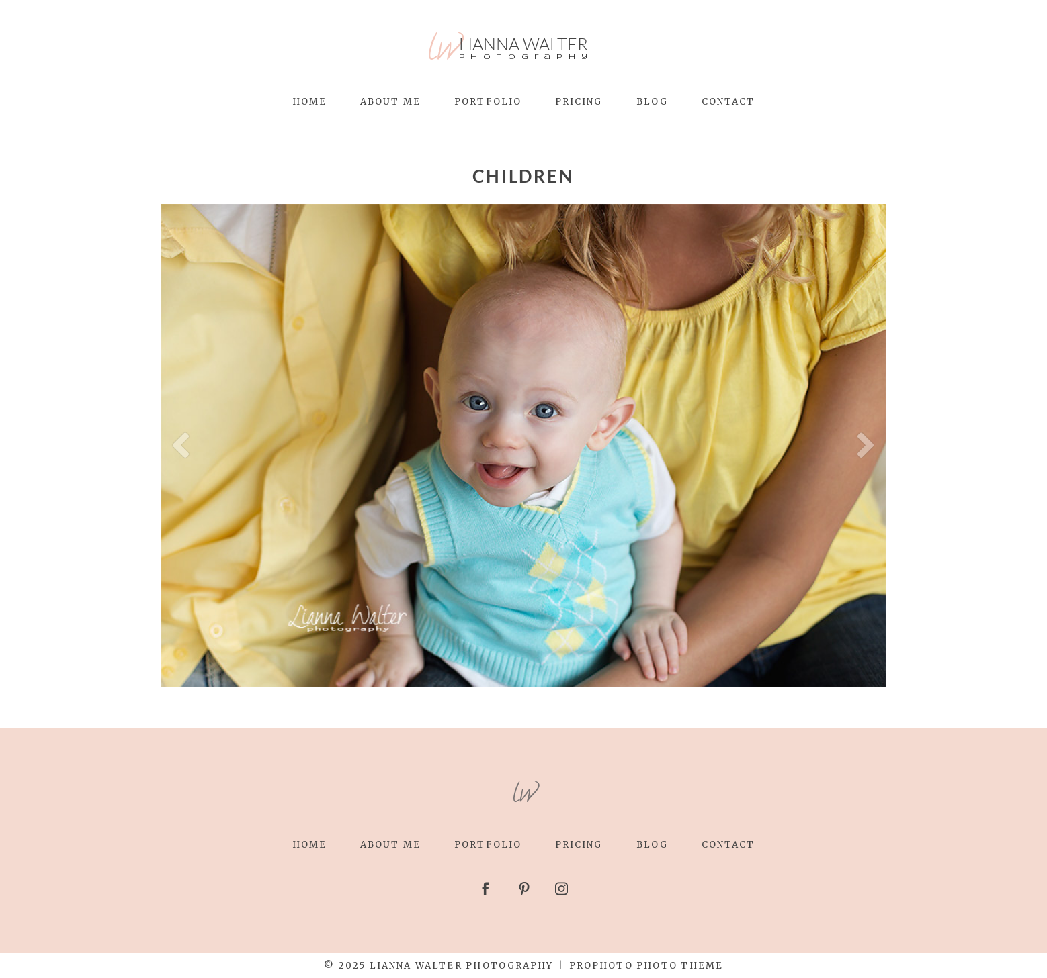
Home (309, 101)
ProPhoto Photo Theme (646, 965)
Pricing (579, 101)
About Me (390, 101)
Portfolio (487, 101)
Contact (728, 101)
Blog (652, 101)
